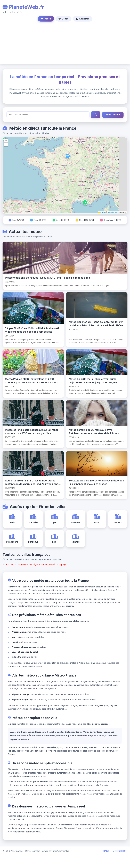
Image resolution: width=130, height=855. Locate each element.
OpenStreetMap (113, 212)
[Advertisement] (65, 40)
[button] (67, 155)
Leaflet (101, 212)
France (46, 18)
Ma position (113, 115)
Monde (63, 18)
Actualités (82, 18)
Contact (105, 850)
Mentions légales (120, 850)
